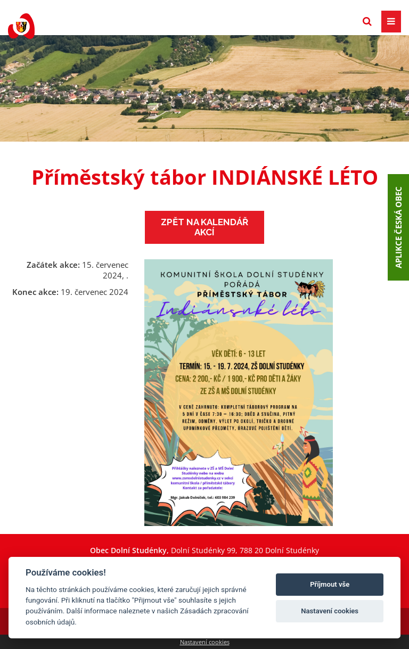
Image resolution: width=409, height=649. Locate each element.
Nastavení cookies (205, 642)
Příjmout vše (329, 584)
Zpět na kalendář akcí (204, 227)
